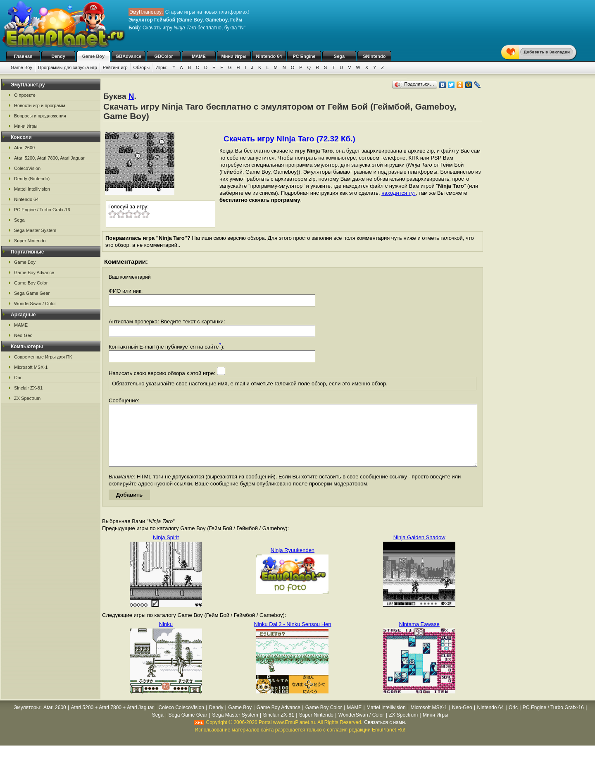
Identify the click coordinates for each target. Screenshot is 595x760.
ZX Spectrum (27, 398)
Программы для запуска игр (67, 67)
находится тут (398, 193)
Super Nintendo (29, 240)
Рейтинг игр (115, 67)
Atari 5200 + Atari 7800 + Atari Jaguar (112, 720)
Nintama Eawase (419, 636)
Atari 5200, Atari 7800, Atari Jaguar (49, 157)
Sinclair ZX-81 (28, 387)
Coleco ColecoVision (182, 720)
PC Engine (304, 56)
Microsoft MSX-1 (31, 367)
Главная (23, 56)
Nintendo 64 (269, 56)
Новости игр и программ (39, 105)
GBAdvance (128, 56)
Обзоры (141, 67)
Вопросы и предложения (40, 115)
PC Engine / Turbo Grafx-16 (42, 209)
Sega (339, 56)
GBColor (163, 56)
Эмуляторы (27, 720)
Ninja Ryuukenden (292, 562)
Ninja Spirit (166, 550)
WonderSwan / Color (35, 303)
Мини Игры (234, 56)
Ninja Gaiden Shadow (419, 550)
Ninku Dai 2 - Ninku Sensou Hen (292, 636)
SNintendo (374, 56)
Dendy (58, 56)
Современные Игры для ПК (43, 356)
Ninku (166, 636)
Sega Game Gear (32, 293)
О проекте (25, 95)
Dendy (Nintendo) (32, 178)
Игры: (161, 67)
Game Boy (93, 56)
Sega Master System (35, 230)
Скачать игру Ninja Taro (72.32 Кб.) (289, 138)
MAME (199, 56)
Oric (18, 377)
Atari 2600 (24, 147)
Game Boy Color (31, 282)
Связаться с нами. (385, 735)
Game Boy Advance (34, 272)
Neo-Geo (23, 335)
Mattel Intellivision (32, 188)
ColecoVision (27, 168)
